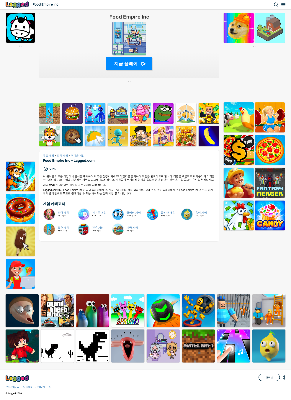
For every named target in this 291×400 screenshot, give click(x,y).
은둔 (51, 387)
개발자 (41, 387)
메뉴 (283, 4)
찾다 (276, 4)
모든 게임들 (12, 387)
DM (284, 377)
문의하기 (28, 387)
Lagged (18, 4)
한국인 (269, 377)
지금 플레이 (126, 63)
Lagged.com (18, 378)
